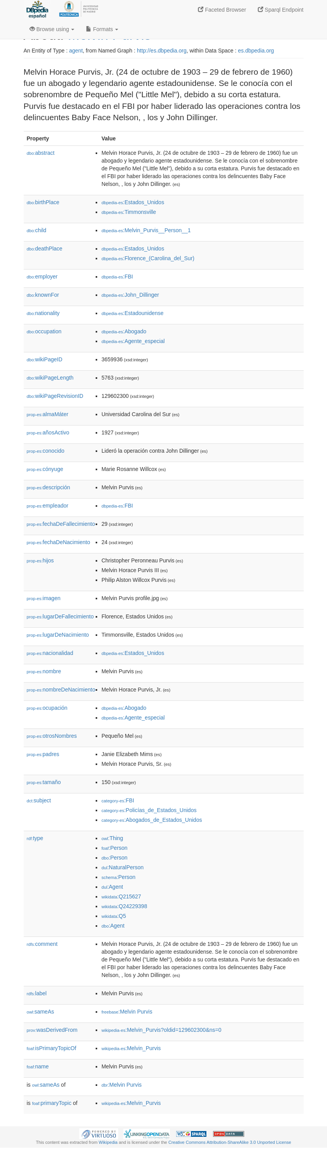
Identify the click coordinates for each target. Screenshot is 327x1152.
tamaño (44, 782)
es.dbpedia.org (256, 50)
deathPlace (45, 248)
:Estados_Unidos (132, 202)
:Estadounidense (132, 313)
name (38, 1066)
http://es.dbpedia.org (162, 50)
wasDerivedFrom (52, 1030)
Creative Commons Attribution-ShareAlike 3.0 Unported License (229, 1142)
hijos (40, 560)
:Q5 (113, 916)
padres (43, 754)
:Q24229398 (124, 906)
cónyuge (45, 469)
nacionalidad (50, 653)
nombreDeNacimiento (61, 689)
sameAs (40, 1011)
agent (76, 50)
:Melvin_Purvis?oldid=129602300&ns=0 (161, 1030)
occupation (44, 331)
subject (39, 800)
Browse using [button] (52, 29)
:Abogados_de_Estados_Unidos (151, 820)
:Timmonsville (128, 212)
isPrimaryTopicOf (52, 1048)
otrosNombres (52, 736)
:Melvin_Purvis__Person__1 (146, 230)
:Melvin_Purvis (131, 1048)
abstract (41, 153)
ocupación (47, 708)
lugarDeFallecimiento (60, 616)
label (37, 993)
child (37, 230)
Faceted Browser (222, 10)
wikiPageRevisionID (55, 396)
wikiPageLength (50, 378)
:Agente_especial (133, 341)
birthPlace (43, 202)
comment (42, 944)
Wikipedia (108, 1142)
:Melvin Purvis (126, 1011)
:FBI (117, 276)
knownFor (43, 295)
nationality (43, 313)
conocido (46, 451)
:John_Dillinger (130, 295)
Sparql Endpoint (281, 10)
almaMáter (47, 414)
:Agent (112, 887)
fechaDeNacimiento (58, 542)
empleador (47, 505)
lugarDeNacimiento (58, 635)
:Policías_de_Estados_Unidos (148, 810)
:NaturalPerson (122, 867)
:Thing (112, 838)
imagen (44, 598)
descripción (48, 487)
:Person (114, 848)
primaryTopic (52, 1103)
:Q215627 (121, 896)
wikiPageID (45, 359)
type (35, 838)
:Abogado (123, 331)
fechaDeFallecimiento (61, 524)
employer (42, 276)
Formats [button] (102, 29)
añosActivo (48, 432)
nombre (44, 671)
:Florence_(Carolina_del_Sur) (147, 258)
